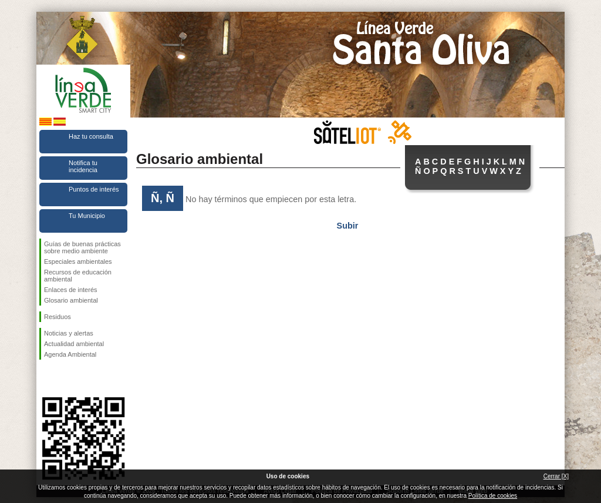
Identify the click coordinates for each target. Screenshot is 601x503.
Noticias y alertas (68, 333)
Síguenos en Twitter (66, 378)
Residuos (57, 316)
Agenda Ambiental (70, 354)
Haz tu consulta (91, 136)
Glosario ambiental (71, 300)
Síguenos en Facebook (46, 378)
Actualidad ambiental (74, 343)
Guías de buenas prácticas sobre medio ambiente (82, 247)
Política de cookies (492, 495)
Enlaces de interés (70, 289)
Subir (348, 225)
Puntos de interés (94, 189)
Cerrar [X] (556, 476)
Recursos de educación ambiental (78, 276)
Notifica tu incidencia (83, 166)
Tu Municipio (87, 215)
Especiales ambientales (78, 261)
